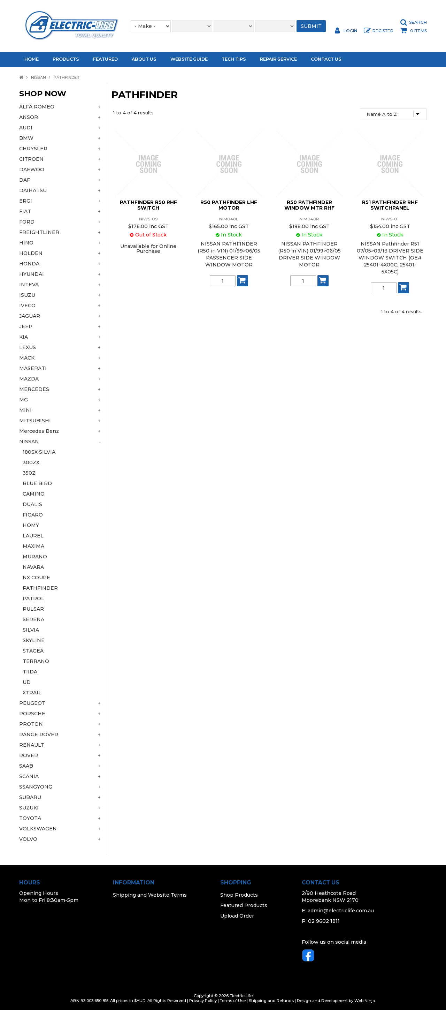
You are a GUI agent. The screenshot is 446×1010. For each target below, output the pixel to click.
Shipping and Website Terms (150, 895)
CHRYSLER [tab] (33, 148)
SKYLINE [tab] (34, 640)
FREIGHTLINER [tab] (39, 232)
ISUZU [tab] (27, 295)
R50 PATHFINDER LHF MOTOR (228, 205)
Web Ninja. (365, 1000)
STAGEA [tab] (33, 651)
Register (382, 31)
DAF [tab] (24, 180)
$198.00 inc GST (309, 226)
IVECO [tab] (27, 305)
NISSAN (38, 77)
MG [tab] (23, 400)
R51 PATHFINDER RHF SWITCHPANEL (390, 205)
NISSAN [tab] (29, 441)
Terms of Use (233, 1000)
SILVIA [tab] (31, 630)
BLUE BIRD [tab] (37, 483)
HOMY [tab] (31, 525)
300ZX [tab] (31, 462)
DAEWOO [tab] (31, 169)
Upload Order (237, 916)
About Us (144, 59)
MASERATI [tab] (33, 368)
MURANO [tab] (35, 556)
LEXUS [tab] (27, 347)
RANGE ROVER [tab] (38, 734)
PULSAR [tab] (33, 609)
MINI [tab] (25, 410)
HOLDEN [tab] (31, 253)
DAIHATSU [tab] (33, 190)
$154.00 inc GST (390, 226)
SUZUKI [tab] (29, 808)
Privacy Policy (203, 1000)
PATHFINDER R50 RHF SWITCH (148, 205)
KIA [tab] (23, 337)
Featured (105, 59)
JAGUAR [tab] (29, 316)
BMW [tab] (26, 138)
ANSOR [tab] (28, 117)
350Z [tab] (29, 473)
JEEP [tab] (25, 326)
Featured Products (243, 905)
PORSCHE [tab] (32, 713)
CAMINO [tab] (34, 494)
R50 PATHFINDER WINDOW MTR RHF (309, 205)
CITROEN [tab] (31, 159)
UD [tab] (27, 682)
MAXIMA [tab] (33, 546)
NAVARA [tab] (33, 567)
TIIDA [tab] (30, 672)
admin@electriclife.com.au (341, 910)
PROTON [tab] (31, 724)
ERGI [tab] (25, 201)
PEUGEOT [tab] (32, 703)
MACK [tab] (26, 358)
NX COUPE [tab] (36, 577)
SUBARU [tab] (30, 797)
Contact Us (326, 59)
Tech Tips (234, 59)
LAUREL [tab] (33, 536)
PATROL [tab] (33, 598)
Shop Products (239, 895)
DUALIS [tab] (32, 504)
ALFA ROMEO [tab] (36, 107)
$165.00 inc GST (229, 226)
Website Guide (189, 59)
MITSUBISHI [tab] (35, 420)
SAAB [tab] (26, 766)
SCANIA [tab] (29, 776)
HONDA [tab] (29, 264)
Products (66, 59)
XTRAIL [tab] (32, 692)
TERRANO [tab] (36, 661)
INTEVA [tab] (29, 284)
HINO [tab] (26, 243)
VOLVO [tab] (28, 839)
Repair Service (278, 59)
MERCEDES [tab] (34, 389)
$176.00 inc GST (148, 226)
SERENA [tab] (33, 619)
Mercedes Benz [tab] (39, 431)
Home (31, 59)
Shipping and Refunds (271, 1000)
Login (350, 31)
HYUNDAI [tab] (31, 274)
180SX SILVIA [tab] (39, 452)
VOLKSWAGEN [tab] (38, 829)
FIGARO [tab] (33, 515)
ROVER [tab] (28, 755)
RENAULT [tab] (31, 745)
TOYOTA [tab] (30, 818)
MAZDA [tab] (29, 379)
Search (418, 22)
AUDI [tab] (25, 128)
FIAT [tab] (25, 211)
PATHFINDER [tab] (40, 588)
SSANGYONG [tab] (35, 787)
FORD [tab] (26, 222)
